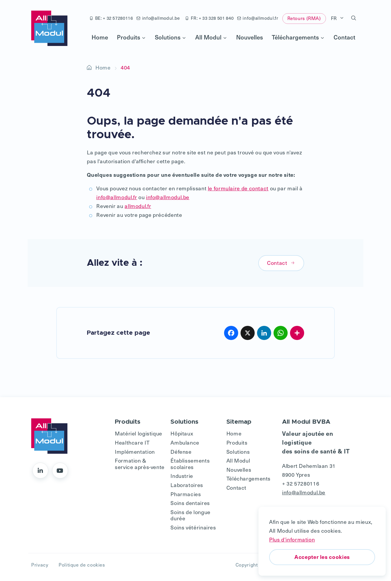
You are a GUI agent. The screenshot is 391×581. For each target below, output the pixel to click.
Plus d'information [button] (292, 539)
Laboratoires (186, 484)
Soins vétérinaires (193, 527)
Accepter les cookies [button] (322, 556)
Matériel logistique (138, 433)
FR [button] (334, 18)
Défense (180, 451)
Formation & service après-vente (140, 464)
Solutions (170, 37)
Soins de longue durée (190, 515)
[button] (354, 18)
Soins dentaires (190, 502)
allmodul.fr (138, 205)
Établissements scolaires (190, 464)
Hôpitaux (181, 433)
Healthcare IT (132, 442)
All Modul (211, 37)
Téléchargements (298, 37)
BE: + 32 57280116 (111, 18)
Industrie (181, 475)
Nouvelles (249, 37)
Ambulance (184, 442)
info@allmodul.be (158, 18)
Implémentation (135, 451)
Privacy (39, 565)
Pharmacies (185, 494)
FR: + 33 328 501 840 (209, 18)
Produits (131, 37)
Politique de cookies (82, 565)
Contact (344, 37)
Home (100, 37)
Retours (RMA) (304, 18)
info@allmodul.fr (257, 18)
